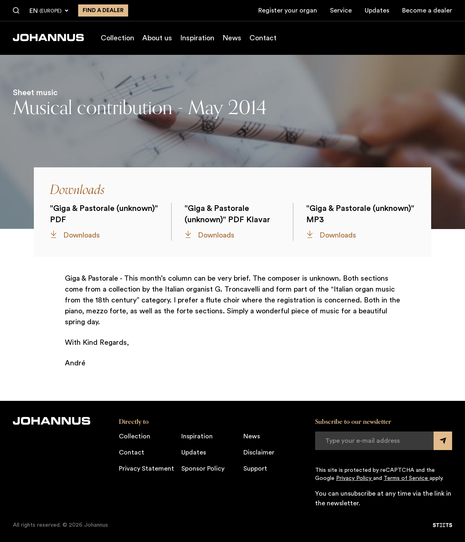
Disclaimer (258, 452)
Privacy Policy (354, 478)
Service (341, 10)
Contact (262, 38)
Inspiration (197, 38)
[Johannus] (48, 37)
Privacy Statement (146, 468)
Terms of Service (407, 478)
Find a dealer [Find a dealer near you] (103, 10)
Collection (117, 38)
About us (157, 38)
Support (255, 468)
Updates (377, 10)
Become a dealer (427, 10)
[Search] (16, 11)
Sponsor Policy (202, 468)
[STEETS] (442, 525)
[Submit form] (443, 441)
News (231, 38)
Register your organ (287, 10)
